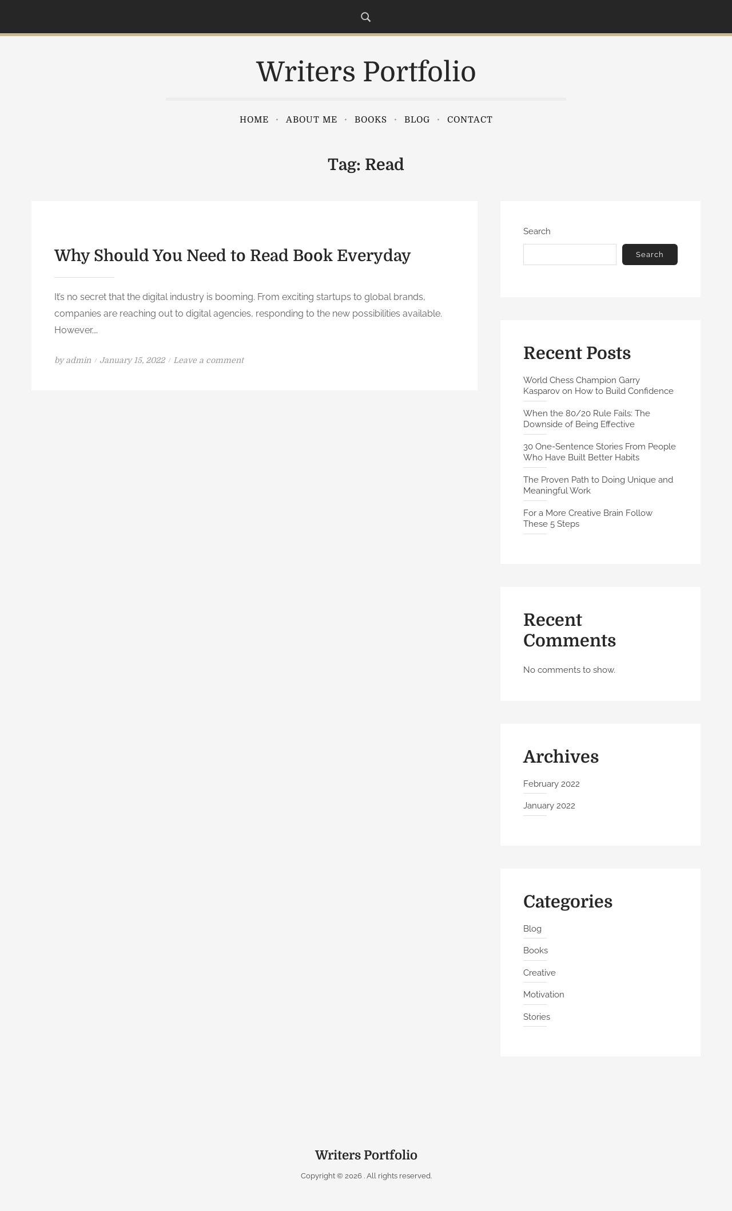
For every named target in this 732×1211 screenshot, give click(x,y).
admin (78, 360)
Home (254, 120)
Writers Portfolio (366, 72)
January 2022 (549, 805)
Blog (417, 120)
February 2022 (551, 784)
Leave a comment (208, 360)
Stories (536, 1017)
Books (371, 120)
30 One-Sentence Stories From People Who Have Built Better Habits (599, 452)
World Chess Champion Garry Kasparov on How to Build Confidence (598, 386)
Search (537, 231)
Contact (470, 120)
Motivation (543, 994)
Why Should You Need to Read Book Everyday (232, 256)
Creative (539, 973)
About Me (311, 120)
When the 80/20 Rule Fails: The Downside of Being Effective (586, 419)
